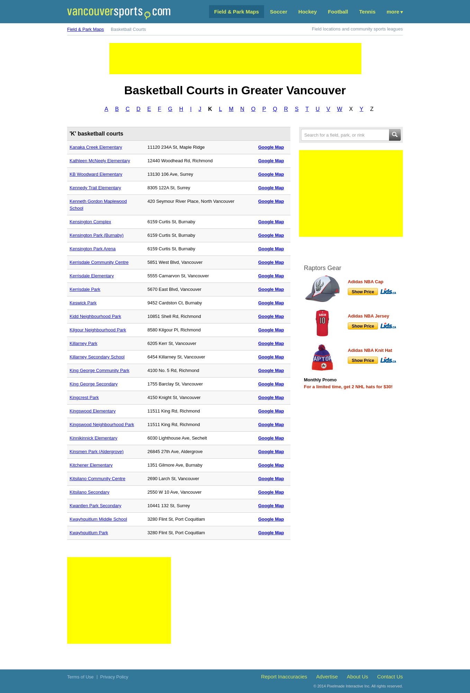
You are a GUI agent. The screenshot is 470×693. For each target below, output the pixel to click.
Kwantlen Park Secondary (95, 505)
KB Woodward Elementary (96, 174)
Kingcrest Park (84, 397)
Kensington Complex (90, 221)
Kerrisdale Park (85, 289)
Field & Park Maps (236, 12)
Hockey (307, 12)
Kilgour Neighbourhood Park (98, 329)
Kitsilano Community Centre (97, 478)
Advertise (327, 676)
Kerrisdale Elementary (92, 275)
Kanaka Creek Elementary (96, 147)
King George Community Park (99, 370)
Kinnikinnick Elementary (93, 438)
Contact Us (390, 676)
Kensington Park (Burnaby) (97, 235)
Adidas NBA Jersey (368, 316)
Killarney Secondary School (97, 357)
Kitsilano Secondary (89, 492)
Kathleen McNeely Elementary (100, 160)
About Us (357, 676)
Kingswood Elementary (93, 411)
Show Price (363, 291)
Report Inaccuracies (284, 676)
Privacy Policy (114, 676)
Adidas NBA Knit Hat (370, 350)
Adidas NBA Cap (365, 281)
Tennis (367, 12)
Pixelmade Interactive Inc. (349, 686)
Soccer (278, 12)
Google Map (271, 147)
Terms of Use (80, 676)
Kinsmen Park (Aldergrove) (97, 451)
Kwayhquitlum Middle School (98, 519)
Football (338, 12)
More (393, 12)
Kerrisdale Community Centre (99, 262)
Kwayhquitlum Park (89, 532)
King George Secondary (94, 384)
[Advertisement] (235, 58)
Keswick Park (83, 302)
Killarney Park (83, 343)
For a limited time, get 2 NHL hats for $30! (348, 386)
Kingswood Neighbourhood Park (102, 424)
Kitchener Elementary (91, 465)
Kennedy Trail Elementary (95, 187)
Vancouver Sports (118, 13)
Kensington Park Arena (93, 248)
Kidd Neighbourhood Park (95, 316)
